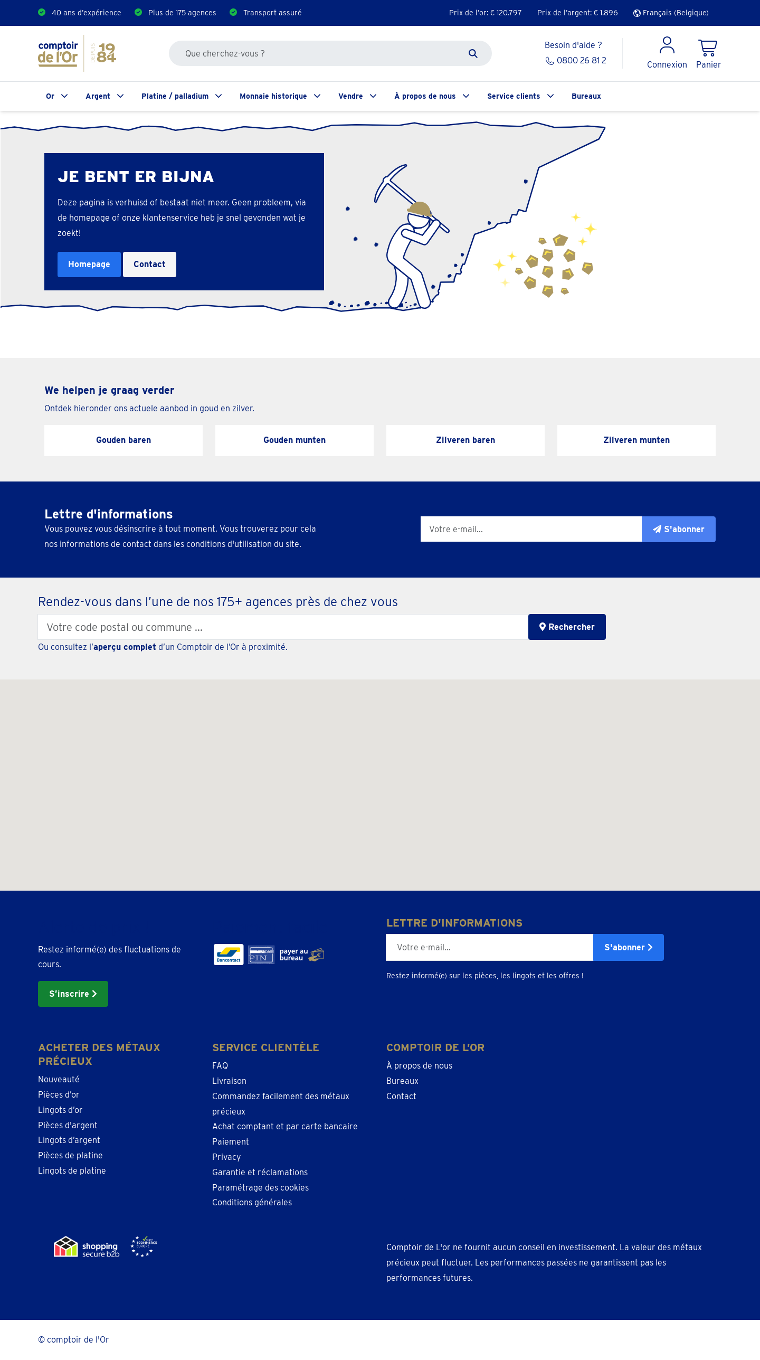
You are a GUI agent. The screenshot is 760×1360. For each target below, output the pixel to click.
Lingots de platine (72, 1171)
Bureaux (586, 96)
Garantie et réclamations (260, 1172)
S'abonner (628, 947)
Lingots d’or (60, 1110)
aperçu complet (124, 647)
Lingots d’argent (69, 1140)
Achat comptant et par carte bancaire (285, 1126)
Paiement (230, 1142)
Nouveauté (59, 1079)
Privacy (226, 1157)
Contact (150, 264)
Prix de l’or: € (485, 12)
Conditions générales (252, 1202)
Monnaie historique (273, 96)
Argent (98, 96)
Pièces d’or (59, 1095)
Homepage (89, 264)
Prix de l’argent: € (577, 12)
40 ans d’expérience (86, 12)
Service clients (513, 96)
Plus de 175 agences (182, 12)
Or (50, 96)
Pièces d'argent (68, 1125)
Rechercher (567, 627)
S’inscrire (73, 994)
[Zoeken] (473, 53)
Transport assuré (272, 12)
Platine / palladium (174, 96)
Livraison (229, 1081)
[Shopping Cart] (709, 53)
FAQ (220, 1066)
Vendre (350, 96)
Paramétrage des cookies (260, 1188)
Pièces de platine (70, 1155)
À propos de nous (425, 96)
